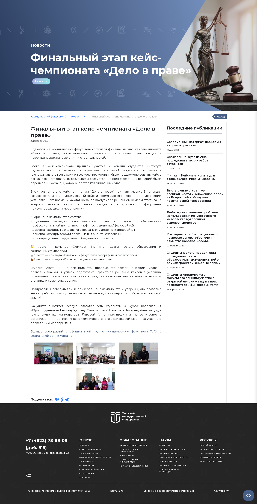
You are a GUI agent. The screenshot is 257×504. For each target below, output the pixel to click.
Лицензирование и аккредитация (130, 460)
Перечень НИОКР (168, 461)
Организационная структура (95, 457)
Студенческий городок (91, 469)
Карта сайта (116, 491)
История (84, 445)
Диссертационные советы (173, 457)
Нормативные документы (134, 466)
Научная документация (172, 465)
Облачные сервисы (210, 457)
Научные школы (168, 453)
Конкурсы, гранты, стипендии (169, 470)
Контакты (84, 477)
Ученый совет (87, 461)
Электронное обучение (212, 449)
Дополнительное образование (129, 450)
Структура (164, 445)
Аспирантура (127, 455)
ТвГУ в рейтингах (88, 453)
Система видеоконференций (215, 453)
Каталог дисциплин (211, 461)
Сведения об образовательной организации (168, 491)
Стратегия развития (90, 449)
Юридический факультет (47, 116)
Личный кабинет (209, 445)
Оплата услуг (86, 465)
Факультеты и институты (133, 445)
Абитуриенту (221, 491)
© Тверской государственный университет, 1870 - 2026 (59, 491)
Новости (41, 81)
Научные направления (172, 449)
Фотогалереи (86, 473)
